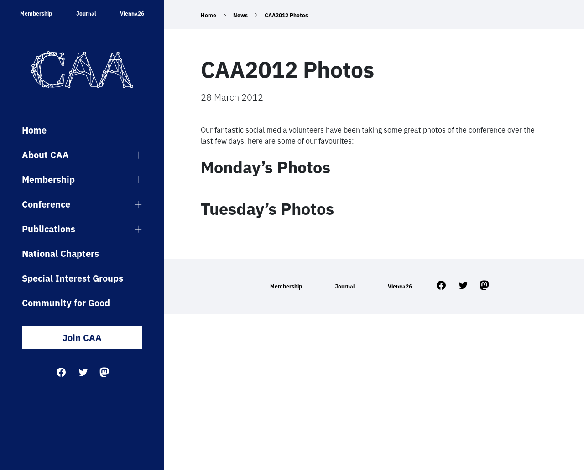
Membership (36, 13)
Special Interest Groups (72, 278)
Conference (46, 204)
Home (34, 130)
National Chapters (60, 253)
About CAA (45, 155)
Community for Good (66, 303)
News (240, 15)
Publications (48, 229)
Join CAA (82, 337)
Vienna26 (132, 13)
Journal (86, 13)
